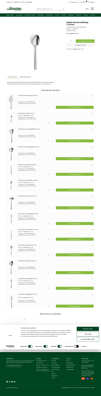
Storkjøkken (19, 15)
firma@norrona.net (41, 360)
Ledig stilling (29, 2)
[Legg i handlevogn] (85, 41)
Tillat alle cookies (88, 375)
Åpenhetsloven (69, 367)
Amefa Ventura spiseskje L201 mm (27, 245)
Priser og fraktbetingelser (87, 365)
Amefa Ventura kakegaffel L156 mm (27, 294)
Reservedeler (49, 15)
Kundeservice (55, 358)
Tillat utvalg (88, 380)
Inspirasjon (9, 2)
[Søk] (49, 8)
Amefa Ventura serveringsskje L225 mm (28, 147)
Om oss (23, 2)
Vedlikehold (16, 2)
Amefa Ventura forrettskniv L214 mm (28, 229)
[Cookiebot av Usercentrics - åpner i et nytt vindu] (10, 393)
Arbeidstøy (40, 15)
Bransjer (86, 15)
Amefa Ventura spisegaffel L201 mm (27, 278)
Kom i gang (54, 363)
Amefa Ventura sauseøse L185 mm (27, 196)
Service (57, 15)
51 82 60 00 (39, 363)
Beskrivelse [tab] (13, 77)
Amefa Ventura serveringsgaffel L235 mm (29, 129)
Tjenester (78, 15)
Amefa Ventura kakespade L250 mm (27, 95)
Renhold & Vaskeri (30, 15)
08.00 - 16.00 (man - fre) (42, 365)
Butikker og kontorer (41, 367)
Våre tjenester (69, 363)
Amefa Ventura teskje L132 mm (26, 113)
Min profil (53, 360)
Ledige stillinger (70, 369)
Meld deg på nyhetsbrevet (14, 365)
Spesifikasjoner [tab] (25, 77)
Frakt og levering (55, 369)
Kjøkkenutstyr (10, 15)
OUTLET (64, 15)
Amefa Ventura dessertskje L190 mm (28, 180)
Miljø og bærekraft (70, 365)
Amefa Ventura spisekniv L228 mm (27, 164)
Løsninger (71, 15)
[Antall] (70, 41)
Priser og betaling (55, 367)
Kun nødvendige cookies (88, 385)
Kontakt (93, 15)
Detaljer (84, 393)
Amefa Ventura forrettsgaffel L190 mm (28, 214)
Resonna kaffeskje (17, 339)
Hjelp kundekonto (55, 365)
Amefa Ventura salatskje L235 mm (27, 261)
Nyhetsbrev (9, 358)
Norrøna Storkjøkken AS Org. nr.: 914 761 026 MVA (42, 370)
